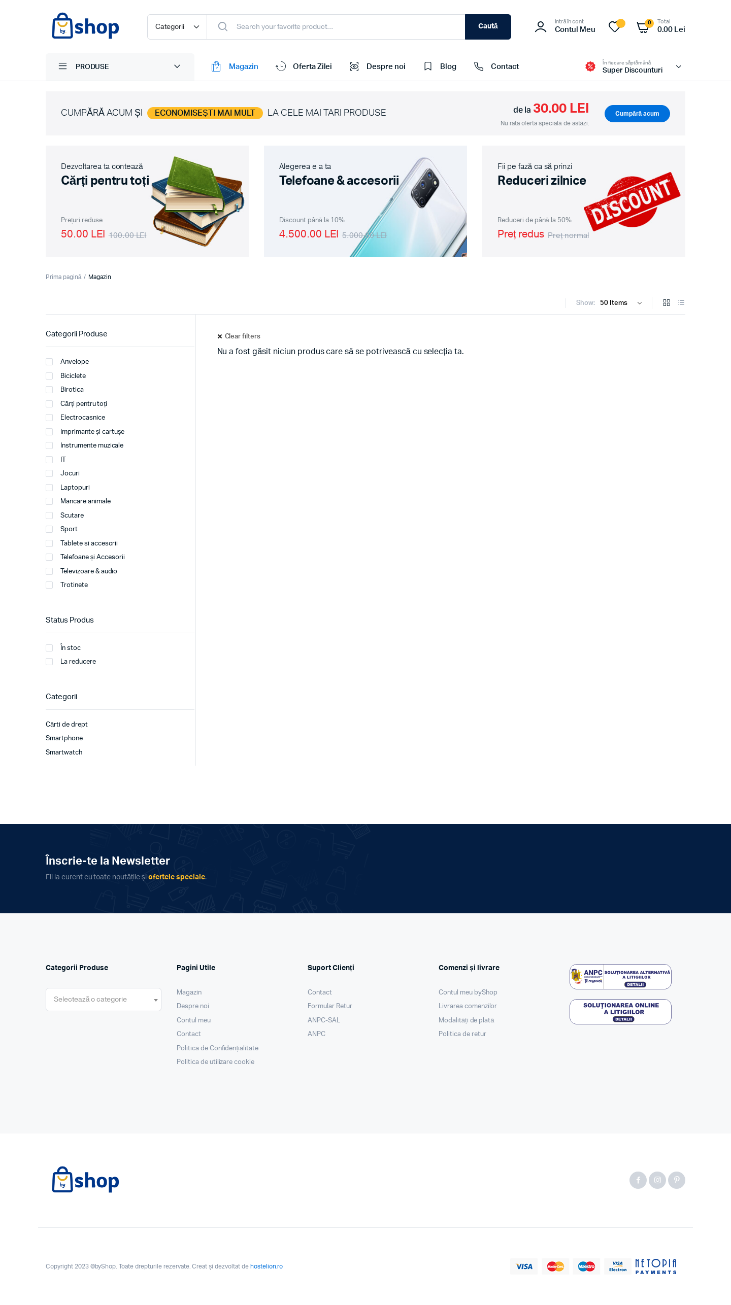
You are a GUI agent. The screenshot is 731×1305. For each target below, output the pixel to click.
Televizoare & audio (81, 571)
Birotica (65, 389)
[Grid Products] (666, 303)
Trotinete (67, 585)
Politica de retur (462, 1034)
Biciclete (66, 376)
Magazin (234, 67)
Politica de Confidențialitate (217, 1048)
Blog (438, 67)
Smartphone (64, 738)
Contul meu (194, 1020)
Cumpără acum (637, 114)
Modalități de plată (466, 1020)
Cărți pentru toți (76, 403)
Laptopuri (68, 487)
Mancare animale (78, 501)
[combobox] (103, 999)
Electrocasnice (75, 417)
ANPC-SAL (324, 1020)
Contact (495, 67)
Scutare (65, 515)
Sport (62, 529)
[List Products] (681, 303)
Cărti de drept (67, 725)
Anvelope (67, 361)
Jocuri (63, 473)
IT (56, 459)
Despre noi (376, 67)
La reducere (71, 661)
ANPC (316, 1034)
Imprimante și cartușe (85, 431)
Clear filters (243, 336)
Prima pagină (63, 277)
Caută (488, 26)
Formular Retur (330, 1006)
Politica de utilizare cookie (215, 1062)
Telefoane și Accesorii (85, 557)
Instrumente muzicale (84, 445)
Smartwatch (64, 752)
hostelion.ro (266, 1266)
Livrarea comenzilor (468, 1006)
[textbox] (90, 999)
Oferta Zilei (303, 67)
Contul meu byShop (468, 992)
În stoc (63, 647)
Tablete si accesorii (82, 543)
